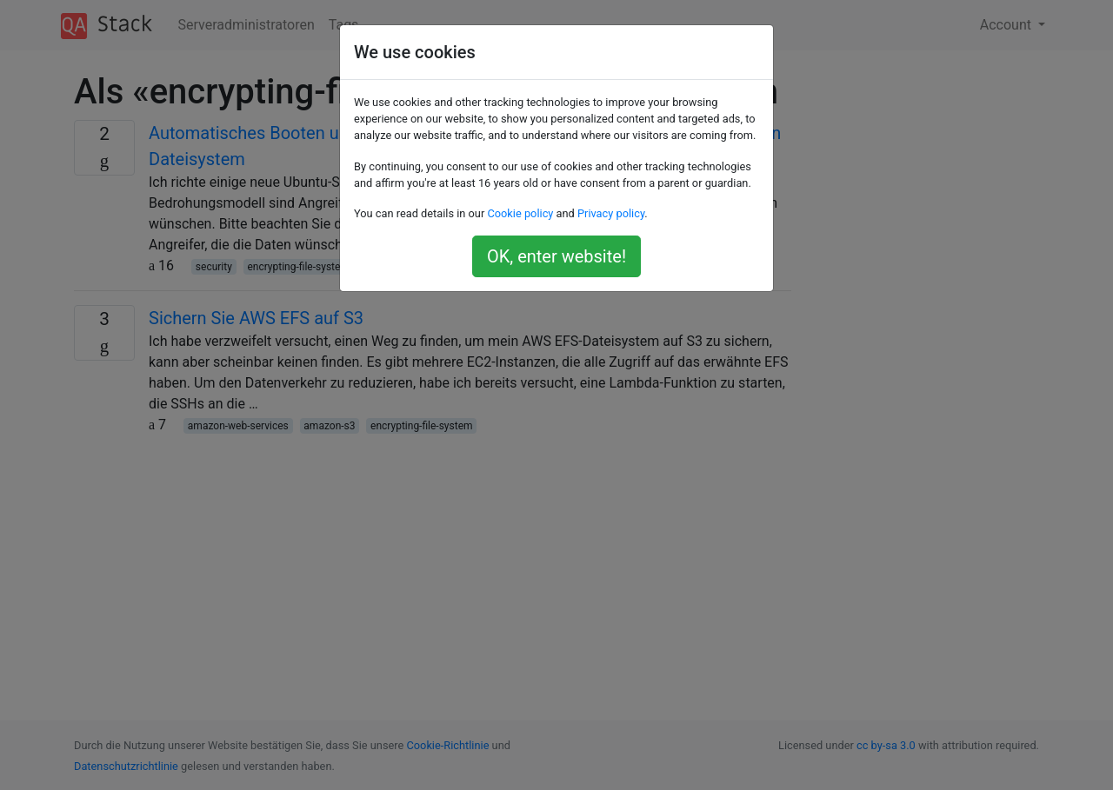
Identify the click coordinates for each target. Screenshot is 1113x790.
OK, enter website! (556, 256)
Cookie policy (520, 213)
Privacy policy (610, 213)
